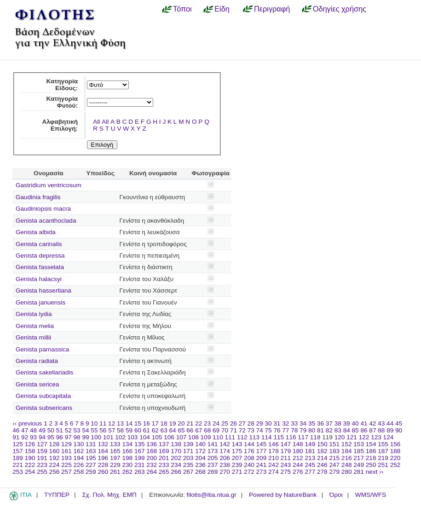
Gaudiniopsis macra (43, 208)
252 (395, 464)
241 (261, 464)
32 (285, 423)
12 (111, 423)
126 (30, 444)
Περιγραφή (272, 9)
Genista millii (33, 337)
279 (334, 471)
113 (254, 437)
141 (213, 444)
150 (322, 444)
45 (398, 423)
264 (151, 471)
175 (237, 451)
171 (188, 451)
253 (17, 471)
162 (79, 451)
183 (334, 451)
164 (103, 451)
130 (79, 444)
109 (206, 437)
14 (129, 423)
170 (176, 451)
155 (383, 444)
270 (224, 471)
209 (261, 457)
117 (303, 437)
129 (66, 444)
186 (371, 451)
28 (251, 423)
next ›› (375, 471)
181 (310, 451)
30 (268, 423)
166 (127, 451)
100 (96, 437)
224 (54, 464)
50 (50, 430)
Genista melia (35, 325)
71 (233, 430)
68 (207, 430)
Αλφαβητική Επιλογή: (60, 125)
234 (176, 464)
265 (164, 471)
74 (259, 430)
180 (298, 451)
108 (193, 437)
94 (42, 437)
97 (68, 437)
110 (218, 437)
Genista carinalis (39, 244)
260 (103, 471)
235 (188, 464)
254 (30, 471)
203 (188, 457)
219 (383, 457)
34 (303, 423)
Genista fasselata (40, 267)
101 (108, 437)
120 (339, 437)
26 (233, 423)
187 (383, 451)
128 (54, 444)
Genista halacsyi (39, 279)
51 (59, 430)
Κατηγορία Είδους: (62, 85)
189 (17, 457)
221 (17, 464)
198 (127, 457)
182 (322, 451)
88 (381, 430)
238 (224, 464)
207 (237, 457)
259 (91, 471)
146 (273, 444)
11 (102, 423)
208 (249, 457)
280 (346, 471)
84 (346, 430)
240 (249, 464)
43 (381, 423)
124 (388, 437)
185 (358, 451)
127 (42, 444)
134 (127, 444)
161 (66, 451)
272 (249, 471)
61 (146, 430)
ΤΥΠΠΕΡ (56, 494)
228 (103, 464)
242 (273, 464)
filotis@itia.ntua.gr (211, 494)
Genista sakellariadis (44, 372)
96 (59, 437)
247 (334, 464)
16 (146, 423)
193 (66, 457)
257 (66, 471)
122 (364, 437)
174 (224, 451)
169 (164, 451)
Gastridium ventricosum (48, 185)
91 (15, 437)
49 (42, 430)
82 (329, 430)
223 (42, 464)
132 (103, 444)
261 (115, 471)
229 (115, 464)
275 (286, 471)
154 (371, 444)
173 (213, 451)
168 (151, 451)
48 (33, 430)
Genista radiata (37, 360)
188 (395, 451)
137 (164, 444)
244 (298, 464)
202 (176, 457)
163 (91, 451)
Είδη (222, 9)
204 (200, 457)
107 (181, 437)
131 (91, 444)
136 (151, 444)
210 (273, 457)
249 (358, 464)
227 (91, 464)
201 (164, 457)
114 (266, 437)
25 (224, 423)
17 (155, 423)
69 (216, 430)
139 (188, 444)
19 (172, 423)
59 (129, 430)
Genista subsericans (44, 407)
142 (224, 444)
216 (346, 457)
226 (79, 464)
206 (224, 457)
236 (200, 464)
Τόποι (182, 9)
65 (181, 430)
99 (85, 437)
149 (310, 444)
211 (286, 457)
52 (68, 430)
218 (371, 457)
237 (213, 464)
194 (79, 457)
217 (358, 457)
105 (157, 437)
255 (42, 471)
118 (315, 437)
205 (213, 457)
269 (213, 471)
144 (249, 444)
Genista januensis (40, 302)
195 (91, 457)
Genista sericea (37, 384)
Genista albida (36, 232)
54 (85, 430)
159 (42, 451)
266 (176, 471)
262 (127, 471)
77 (285, 430)
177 (261, 451)
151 (334, 444)
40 (355, 423)
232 (151, 464)
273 (261, 471)
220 (395, 457)
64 (172, 430)
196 (103, 457)
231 (139, 464)
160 (54, 451)
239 (237, 464)
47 (24, 430)
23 (207, 423)
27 (242, 423)
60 (137, 430)
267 (188, 471)
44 (389, 423)
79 (303, 430)
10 (94, 423)
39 (346, 423)
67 (198, 430)
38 (337, 423)
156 (395, 444)
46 (15, 430)
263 (139, 471)
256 (54, 471)
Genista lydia (34, 314)
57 (111, 430)
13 (120, 423)
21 (189, 423)
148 (298, 444)
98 (77, 437)
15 (137, 423)
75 (268, 430)
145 (261, 444)
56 (102, 430)
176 (249, 451)
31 (276, 423)
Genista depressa (40, 255)
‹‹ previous (27, 423)
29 (259, 423)
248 (346, 464)
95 (50, 437)
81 (320, 430)
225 (66, 464)
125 (17, 444)
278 (322, 471)
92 (24, 437)
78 (294, 430)
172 (200, 451)
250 (371, 464)
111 (230, 437)
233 (164, 464)
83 (337, 430)
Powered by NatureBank (283, 494)
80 (311, 430)
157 (17, 451)
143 (237, 444)
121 (351, 437)
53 (77, 430)
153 (358, 444)
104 (144, 437)
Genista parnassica (42, 349)
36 (320, 423)
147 (286, 444)
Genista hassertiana (43, 290)
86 (363, 430)
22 (198, 423)
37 (329, 423)
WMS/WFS (370, 494)
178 (273, 451)
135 (139, 444)
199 (139, 457)
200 (151, 457)
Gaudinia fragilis (38, 197)
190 (30, 457)
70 (224, 430)
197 (115, 457)
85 (355, 430)
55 (94, 430)
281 (358, 471)
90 (398, 430)
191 (42, 457)
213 (310, 457)
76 (276, 430)
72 (242, 430)
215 (334, 457)
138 (176, 444)
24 (216, 423)
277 (310, 471)
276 (298, 471)
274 (273, 471)
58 (120, 430)
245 (310, 464)
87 (372, 430)
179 (286, 451)
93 (33, 437)
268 (200, 471)
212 (298, 457)
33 (294, 423)
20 (181, 423)
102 (120, 437)
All (96, 121)
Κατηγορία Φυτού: (62, 102)
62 (155, 430)
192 (54, 457)
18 (164, 423)
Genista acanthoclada (46, 220)
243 (286, 464)
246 (322, 464)
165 (115, 451)
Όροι (336, 494)
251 (383, 464)
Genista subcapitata (43, 395)
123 (376, 437)
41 (363, 423)
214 (322, 457)
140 (200, 444)
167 (139, 451)
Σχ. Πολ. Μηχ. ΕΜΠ (109, 494)
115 (278, 437)
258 (79, 471)
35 (311, 423)
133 (115, 444)
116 (291, 437)
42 (372, 423)
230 (127, 464)
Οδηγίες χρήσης (339, 9)
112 (242, 437)
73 (251, 430)
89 (389, 430)
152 (346, 444)
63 (164, 430)
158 (30, 451)
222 (30, 464)
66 (189, 430)
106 (169, 437)
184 (346, 451)
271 (237, 471)
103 (132, 437)
